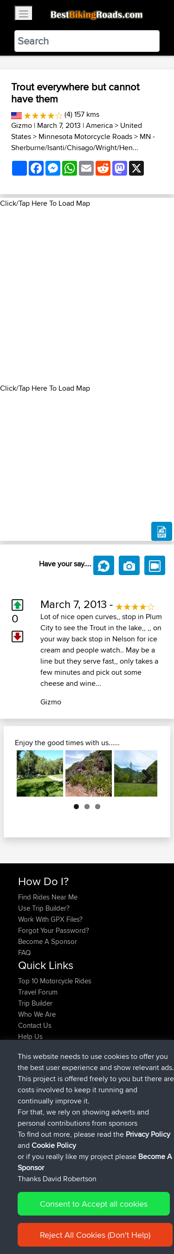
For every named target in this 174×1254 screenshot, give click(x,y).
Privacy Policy (148, 1228)
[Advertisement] (87, 296)
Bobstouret (35, 1064)
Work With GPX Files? (50, 919)
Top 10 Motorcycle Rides (54, 981)
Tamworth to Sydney (119, 1064)
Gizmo (21, 125)
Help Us (30, 1036)
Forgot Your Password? (53, 930)
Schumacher (37, 1109)
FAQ (24, 952)
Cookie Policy (54, 1240)
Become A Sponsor (47, 941)
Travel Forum (38, 992)
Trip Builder (35, 1003)
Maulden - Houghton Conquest (73, 1114)
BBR (82, 1086)
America (99, 125)
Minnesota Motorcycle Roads (85, 136)
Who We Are (37, 1014)
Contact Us (35, 1025)
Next (143, 773)
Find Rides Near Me (47, 897)
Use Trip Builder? (44, 908)
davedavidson (40, 1097)
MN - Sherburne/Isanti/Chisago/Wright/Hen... (83, 142)
